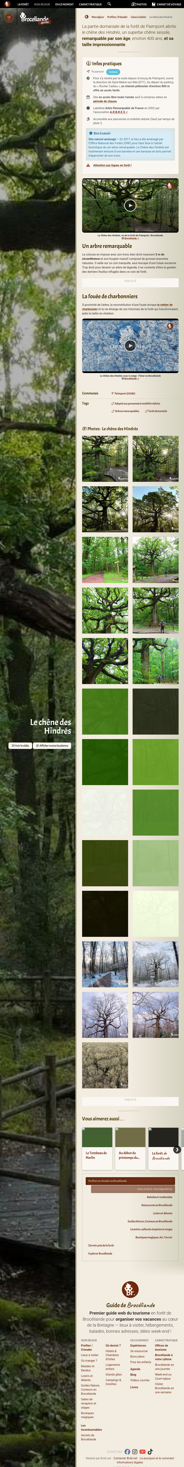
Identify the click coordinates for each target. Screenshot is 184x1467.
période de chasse (105, 101)
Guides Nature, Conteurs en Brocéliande (150, 1221)
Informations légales (130, 1462)
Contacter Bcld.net (125, 1458)
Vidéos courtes (140, 1380)
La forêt (23, 4)
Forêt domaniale (156, 411)
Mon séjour (42, 4)
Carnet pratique (90, 4)
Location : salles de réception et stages (151, 1229)
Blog (133, 1374)
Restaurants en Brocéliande (156, 1205)
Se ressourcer (139, 1351)
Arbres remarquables (125, 411)
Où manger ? (89, 1360)
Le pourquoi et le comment (157, 1458)
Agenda (135, 1369)
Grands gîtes (114, 1374)
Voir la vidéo (20, 746)
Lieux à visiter (89, 1355)
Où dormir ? (113, 1345)
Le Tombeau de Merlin (96, 1155)
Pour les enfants (140, 1362)
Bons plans (137, 1356)
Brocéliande (131, 238)
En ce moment (64, 4)
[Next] (177, 1150)
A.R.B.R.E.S (117, 112)
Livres (134, 1387)
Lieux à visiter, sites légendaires (154, 1189)
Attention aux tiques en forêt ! (112, 165)
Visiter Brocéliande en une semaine (164, 1388)
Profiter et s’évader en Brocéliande (107, 1181)
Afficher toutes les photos (52, 746)
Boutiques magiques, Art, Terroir (153, 1237)
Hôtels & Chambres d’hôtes (112, 1355)
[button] (109, 4)
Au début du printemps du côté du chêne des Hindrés (128, 1160)
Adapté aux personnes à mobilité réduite (135, 403)
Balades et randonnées (159, 1197)
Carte (113, 72)
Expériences (138, 1345)
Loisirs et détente (162, 1213)
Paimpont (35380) (123, 393)
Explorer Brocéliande (100, 1253)
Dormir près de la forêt (101, 1245)
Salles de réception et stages (88, 1403)
